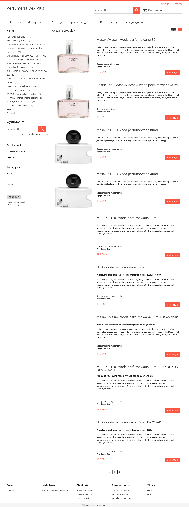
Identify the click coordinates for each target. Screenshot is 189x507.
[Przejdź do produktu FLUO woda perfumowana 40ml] (73, 268)
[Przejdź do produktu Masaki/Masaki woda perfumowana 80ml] (73, 57)
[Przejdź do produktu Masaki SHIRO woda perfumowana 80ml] (73, 147)
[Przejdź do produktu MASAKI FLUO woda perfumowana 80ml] (73, 219)
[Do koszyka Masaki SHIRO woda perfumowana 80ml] (172, 157)
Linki (149, 494)
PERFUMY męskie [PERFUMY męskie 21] (15, 40)
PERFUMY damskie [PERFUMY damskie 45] (16, 36)
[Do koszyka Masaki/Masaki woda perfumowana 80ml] (172, 72)
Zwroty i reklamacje (120, 490)
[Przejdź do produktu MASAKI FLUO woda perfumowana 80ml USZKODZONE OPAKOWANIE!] (73, 367)
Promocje (11, 113)
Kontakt (10, 490)
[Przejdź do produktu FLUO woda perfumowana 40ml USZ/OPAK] (73, 423)
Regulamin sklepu (120, 494)
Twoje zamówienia (85, 490)
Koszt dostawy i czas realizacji (55, 490)
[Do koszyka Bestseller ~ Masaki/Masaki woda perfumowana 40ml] (172, 117)
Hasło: (10, 184)
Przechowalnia (83, 498)
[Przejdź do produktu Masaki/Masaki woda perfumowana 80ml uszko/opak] (73, 318)
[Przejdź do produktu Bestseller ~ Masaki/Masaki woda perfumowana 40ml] (73, 102)
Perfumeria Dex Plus (25, 8)
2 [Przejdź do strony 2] (119, 471)
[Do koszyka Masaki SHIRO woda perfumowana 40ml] (172, 201)
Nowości (11, 109)
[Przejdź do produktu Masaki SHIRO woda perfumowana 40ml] (73, 191)
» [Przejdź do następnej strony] (124, 471)
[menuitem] (15, 22)
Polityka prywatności (121, 498)
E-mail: (10, 173)
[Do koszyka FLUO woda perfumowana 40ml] (172, 304)
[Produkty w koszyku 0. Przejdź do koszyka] (153, 10)
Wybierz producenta (16, 151)
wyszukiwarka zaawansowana (35, 134)
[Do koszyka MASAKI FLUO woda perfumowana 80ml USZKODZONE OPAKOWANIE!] (172, 410)
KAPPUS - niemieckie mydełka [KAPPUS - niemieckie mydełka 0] (21, 93)
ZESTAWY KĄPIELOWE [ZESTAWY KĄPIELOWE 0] (17, 105)
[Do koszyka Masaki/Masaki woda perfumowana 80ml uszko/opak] (172, 354)
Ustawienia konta (84, 494)
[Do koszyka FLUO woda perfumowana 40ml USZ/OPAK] (172, 460)
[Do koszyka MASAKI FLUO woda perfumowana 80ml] (172, 255)
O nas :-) (150, 490)
